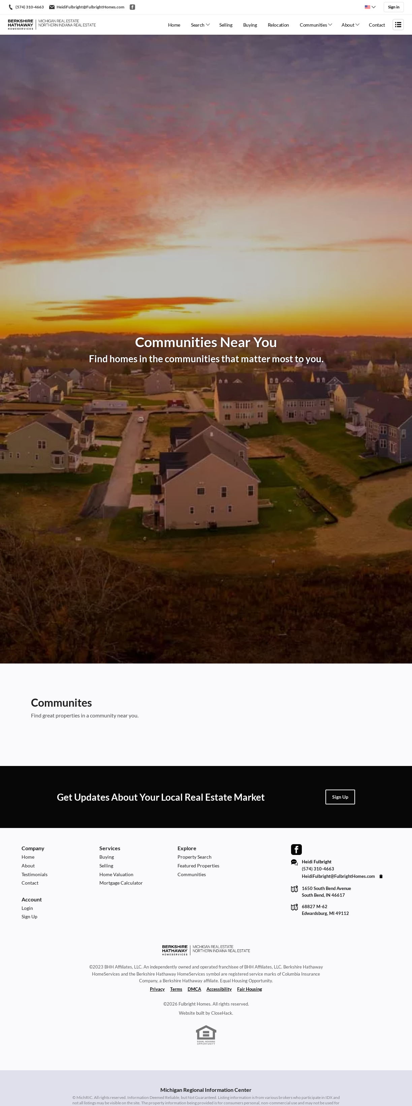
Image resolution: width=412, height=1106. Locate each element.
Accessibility (219, 989)
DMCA (194, 989)
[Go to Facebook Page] (296, 849)
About (348, 25)
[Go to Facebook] (132, 7)
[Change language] (370, 7)
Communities (313, 25)
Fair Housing (249, 989)
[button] (340, 797)
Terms (176, 989)
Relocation (278, 25)
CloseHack (221, 1013)
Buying (250, 25)
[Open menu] (398, 24)
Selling (225, 25)
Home (174, 25)
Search (197, 25)
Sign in (394, 6)
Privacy (157, 989)
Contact (377, 25)
